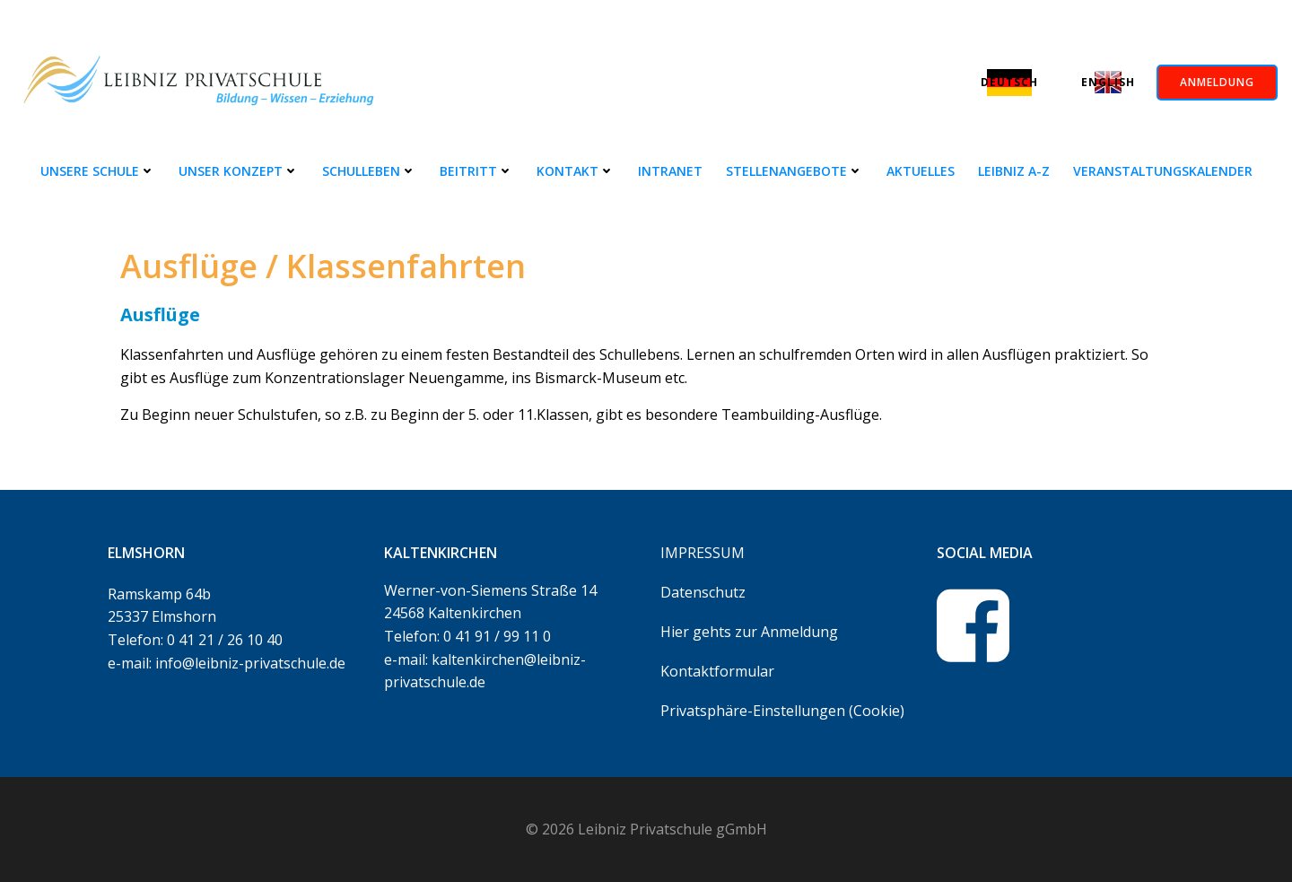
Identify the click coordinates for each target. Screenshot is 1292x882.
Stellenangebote (794, 170)
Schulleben (369, 170)
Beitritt (476, 170)
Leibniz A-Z (1014, 170)
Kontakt (576, 170)
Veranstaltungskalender (1163, 170)
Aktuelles (920, 170)
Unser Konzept (239, 170)
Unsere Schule (97, 170)
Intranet (670, 170)
